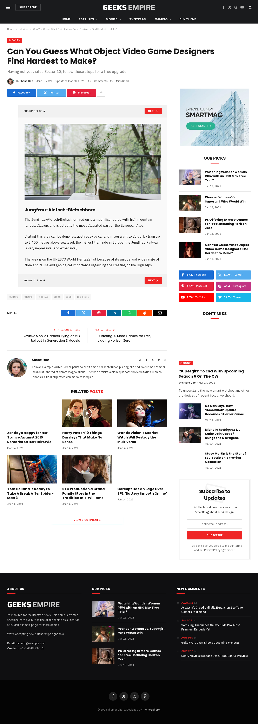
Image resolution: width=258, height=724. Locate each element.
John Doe (187, 602)
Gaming (161, 19)
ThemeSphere (151, 709)
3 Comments (98, 81)
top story (83, 297)
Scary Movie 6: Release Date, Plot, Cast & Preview (214, 656)
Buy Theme (187, 19)
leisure (28, 297)
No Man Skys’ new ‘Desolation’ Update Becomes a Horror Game (224, 410)
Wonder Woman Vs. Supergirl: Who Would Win (225, 199)
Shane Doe (26, 81)
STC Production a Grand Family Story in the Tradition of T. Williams (83, 493)
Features (86, 19)
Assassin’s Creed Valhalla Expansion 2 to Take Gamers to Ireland (212, 610)
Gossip (185, 363)
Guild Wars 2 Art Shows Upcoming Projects (210, 643)
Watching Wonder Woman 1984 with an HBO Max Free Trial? (226, 176)
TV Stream (137, 19)
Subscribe (28, 7)
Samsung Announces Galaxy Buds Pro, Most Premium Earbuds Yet (210, 627)
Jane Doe (187, 637)
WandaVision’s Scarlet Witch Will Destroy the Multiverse (137, 437)
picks (57, 297)
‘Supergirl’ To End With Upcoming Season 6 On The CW (211, 374)
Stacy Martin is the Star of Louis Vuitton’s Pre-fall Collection (225, 457)
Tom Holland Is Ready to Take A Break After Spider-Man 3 (30, 493)
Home (66, 19)
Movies (112, 19)
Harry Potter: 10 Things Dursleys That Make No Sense (82, 437)
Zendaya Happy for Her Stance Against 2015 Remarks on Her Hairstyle (29, 437)
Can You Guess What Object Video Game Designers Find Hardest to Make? (227, 249)
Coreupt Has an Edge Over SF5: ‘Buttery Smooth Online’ (142, 491)
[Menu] (8, 7)
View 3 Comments (87, 520)
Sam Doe (186, 620)
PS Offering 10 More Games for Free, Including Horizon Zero (123, 338)
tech (69, 297)
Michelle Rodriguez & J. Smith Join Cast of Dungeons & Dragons (223, 434)
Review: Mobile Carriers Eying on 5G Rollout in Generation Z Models (52, 338)
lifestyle (43, 297)
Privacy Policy (212, 550)
